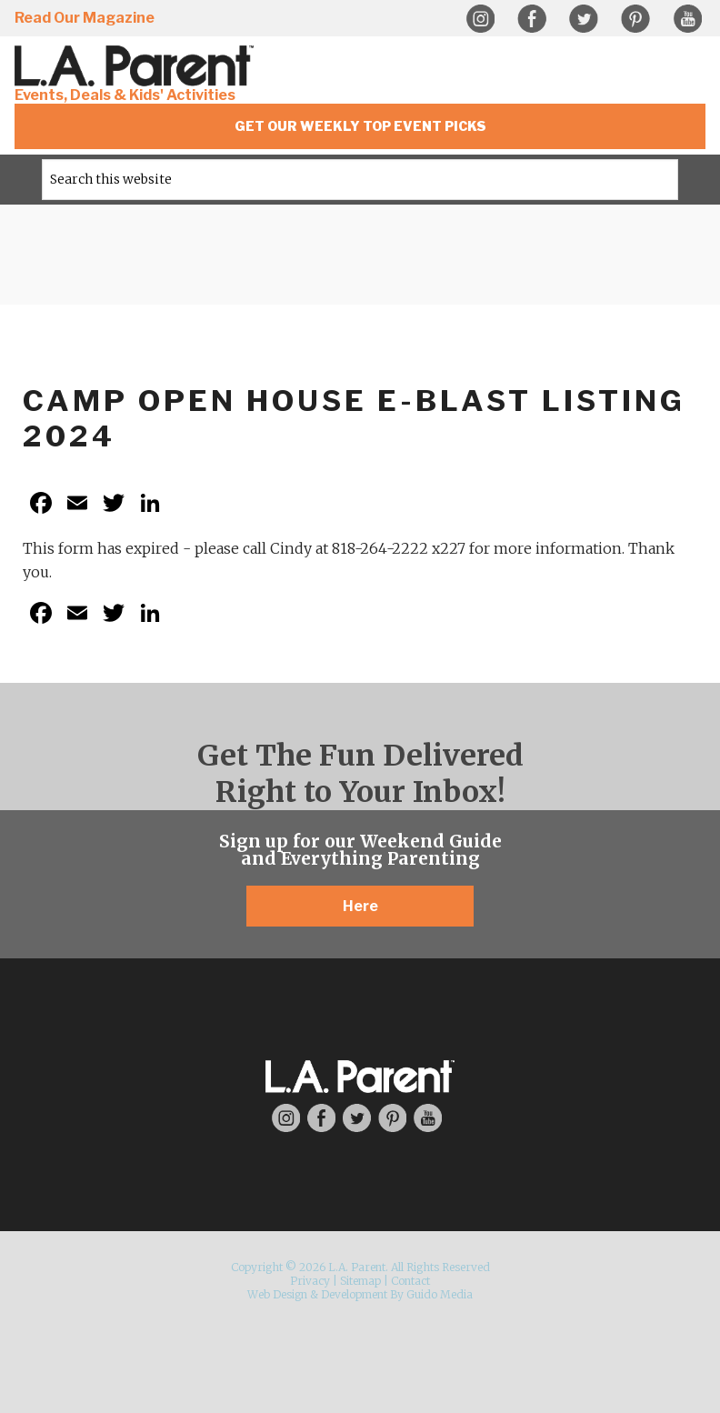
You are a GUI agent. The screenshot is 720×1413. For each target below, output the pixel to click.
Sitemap (360, 1281)
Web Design (277, 1294)
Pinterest (635, 19)
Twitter (583, 19)
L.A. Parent (137, 65)
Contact (410, 1281)
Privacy (310, 1281)
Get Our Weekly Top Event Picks (360, 126)
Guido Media (439, 1294)
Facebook (531, 19)
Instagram (480, 19)
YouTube (687, 19)
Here (360, 906)
